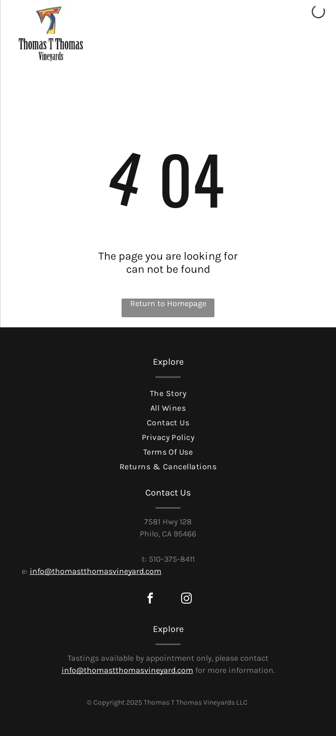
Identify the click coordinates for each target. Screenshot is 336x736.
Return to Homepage (168, 303)
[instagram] (186, 600)
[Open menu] (310, 51)
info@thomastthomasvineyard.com (95, 571)
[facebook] (150, 600)
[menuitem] (168, 392)
